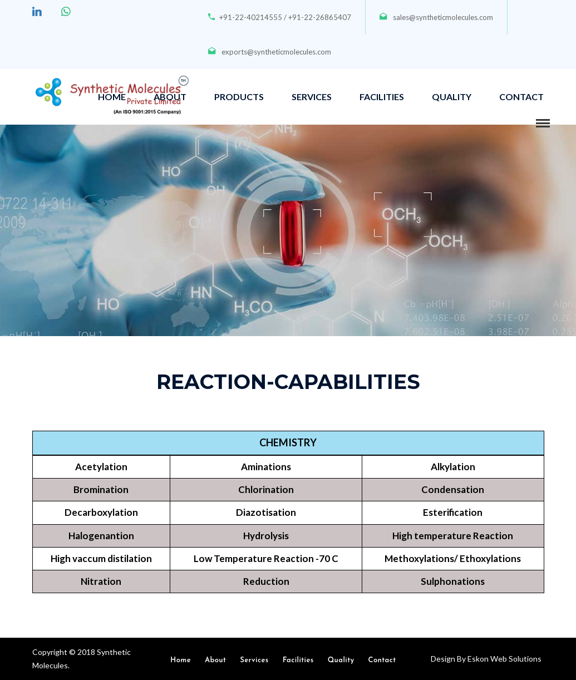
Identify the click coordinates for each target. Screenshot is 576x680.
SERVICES (312, 96)
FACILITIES (382, 96)
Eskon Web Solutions (503, 658)
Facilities (298, 660)
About (215, 660)
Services (254, 660)
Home (180, 660)
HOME (112, 96)
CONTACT (521, 96)
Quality (341, 660)
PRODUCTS (239, 96)
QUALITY (451, 96)
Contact (382, 660)
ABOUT (170, 96)
